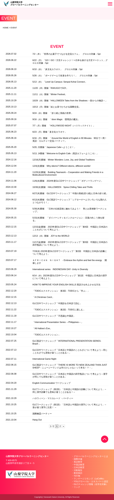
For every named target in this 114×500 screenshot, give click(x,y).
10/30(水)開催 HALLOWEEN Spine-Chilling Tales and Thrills (63, 187)
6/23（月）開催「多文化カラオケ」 (50, 132)
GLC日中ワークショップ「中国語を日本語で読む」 (57, 303)
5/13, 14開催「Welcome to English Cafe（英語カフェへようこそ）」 (65, 153)
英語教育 (78, 462)
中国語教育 (79, 465)
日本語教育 (79, 467)
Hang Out (37, 420)
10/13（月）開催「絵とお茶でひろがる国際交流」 (57, 107)
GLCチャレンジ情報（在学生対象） (91, 484)
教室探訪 (78, 473)
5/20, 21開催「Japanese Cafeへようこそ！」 (54, 147)
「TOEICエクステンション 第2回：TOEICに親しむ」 (59, 310)
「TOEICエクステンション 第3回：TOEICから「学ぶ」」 (61, 291)
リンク (77, 487)
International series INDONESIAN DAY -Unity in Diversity (60, 269)
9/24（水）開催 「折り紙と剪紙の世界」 (53, 113)
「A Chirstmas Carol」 (43, 297)
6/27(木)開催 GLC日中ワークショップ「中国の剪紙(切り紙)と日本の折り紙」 (70, 193)
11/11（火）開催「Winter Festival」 (50, 94)
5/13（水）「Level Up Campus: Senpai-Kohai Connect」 (60, 82)
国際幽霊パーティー (42, 414)
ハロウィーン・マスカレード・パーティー (53, 398)
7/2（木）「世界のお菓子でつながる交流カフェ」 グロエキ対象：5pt (66, 54)
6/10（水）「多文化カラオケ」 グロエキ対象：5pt (57, 69)
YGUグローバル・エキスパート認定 (91, 481)
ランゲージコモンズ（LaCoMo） (89, 478)
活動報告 (78, 470)
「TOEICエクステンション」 (46, 335)
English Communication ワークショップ (52, 383)
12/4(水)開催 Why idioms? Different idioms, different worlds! (62, 166)
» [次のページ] (63, 426)
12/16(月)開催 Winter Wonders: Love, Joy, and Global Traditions (64, 160)
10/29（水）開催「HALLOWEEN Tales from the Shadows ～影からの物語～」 (70, 100)
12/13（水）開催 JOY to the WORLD (51, 236)
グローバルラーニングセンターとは (91, 456)
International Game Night (44, 359)
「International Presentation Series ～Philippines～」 (58, 322)
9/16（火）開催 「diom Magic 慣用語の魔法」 (56, 119)
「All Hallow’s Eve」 (42, 328)
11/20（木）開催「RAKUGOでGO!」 (50, 88)
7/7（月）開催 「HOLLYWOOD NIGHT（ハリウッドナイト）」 (64, 126)
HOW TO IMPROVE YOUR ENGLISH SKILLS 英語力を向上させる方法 (66, 284)
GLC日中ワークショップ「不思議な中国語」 (54, 316)
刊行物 (77, 476)
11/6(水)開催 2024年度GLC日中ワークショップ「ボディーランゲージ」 (68, 181)
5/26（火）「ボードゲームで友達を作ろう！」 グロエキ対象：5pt (65, 75)
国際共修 (78, 459)
